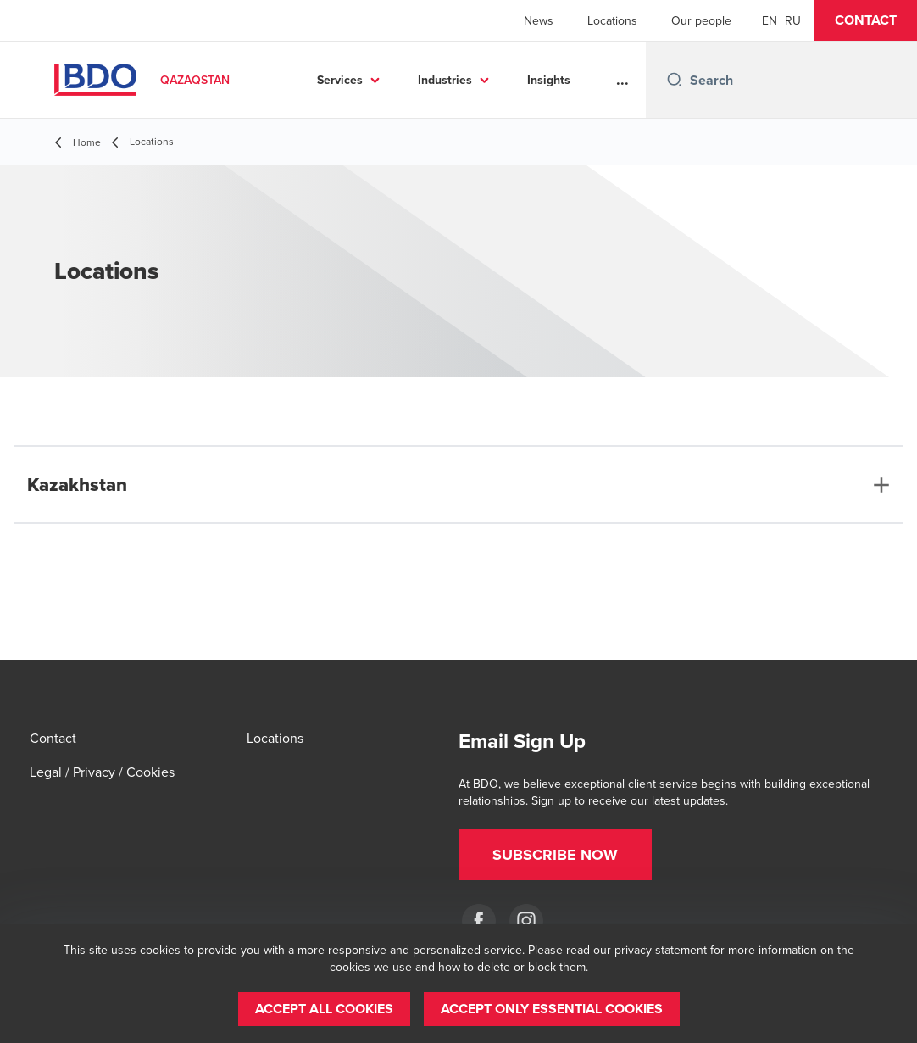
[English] (769, 20)
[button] (865, 20)
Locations (612, 20)
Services (340, 79)
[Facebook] (478, 921)
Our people (701, 20)
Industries (445, 79)
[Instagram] (526, 921)
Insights (548, 79)
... (622, 80)
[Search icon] (674, 79)
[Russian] (793, 20)
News (538, 20)
